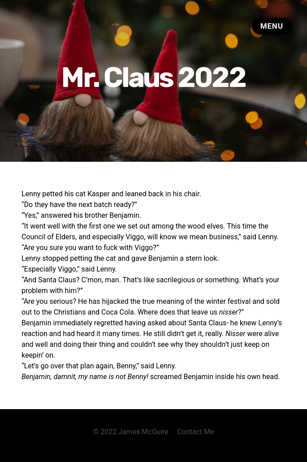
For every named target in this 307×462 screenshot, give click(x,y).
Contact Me (195, 431)
